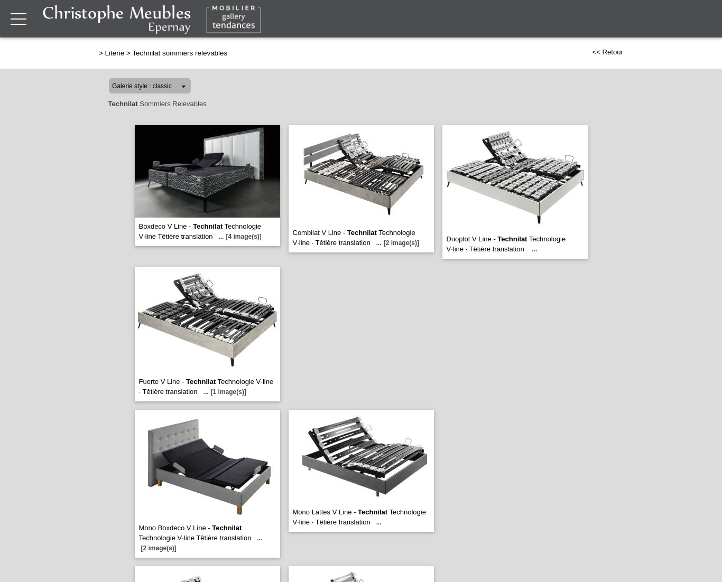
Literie (115, 53)
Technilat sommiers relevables (179, 53)
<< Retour (607, 52)
